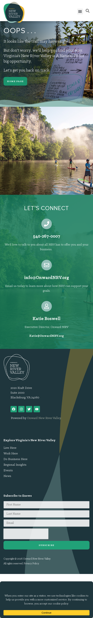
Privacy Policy (31, 563)
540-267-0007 (46, 236)
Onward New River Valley (44, 418)
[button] (80, 11)
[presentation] (26, 534)
